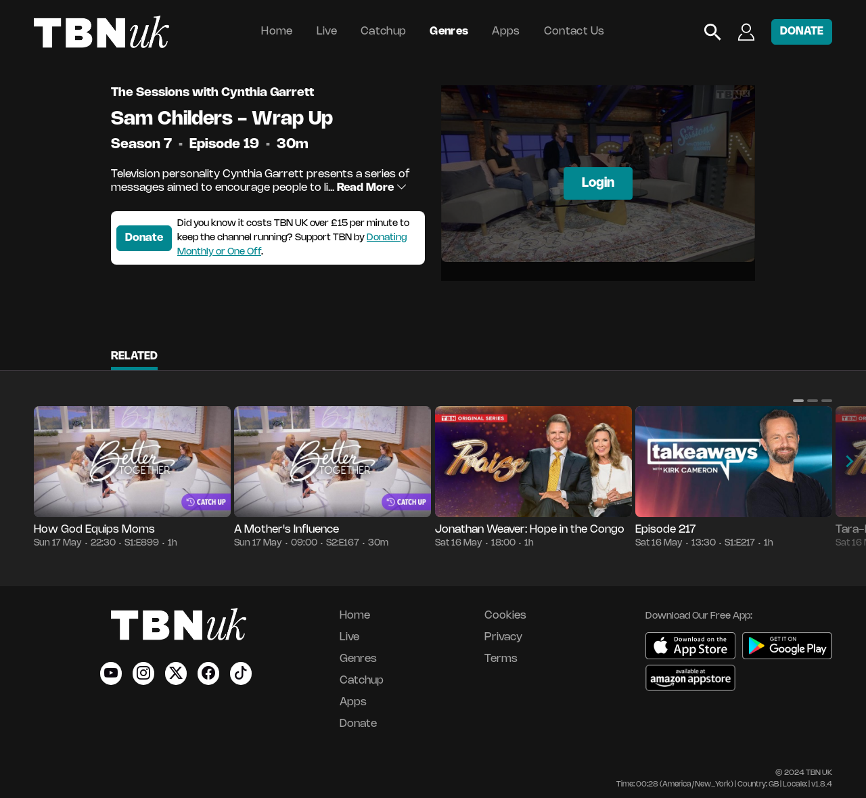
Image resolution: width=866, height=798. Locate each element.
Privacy (503, 637)
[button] (798, 400)
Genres (449, 31)
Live (327, 31)
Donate (144, 238)
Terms (501, 659)
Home (276, 31)
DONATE (801, 31)
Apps (506, 31)
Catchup (383, 31)
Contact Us (574, 31)
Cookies (505, 616)
